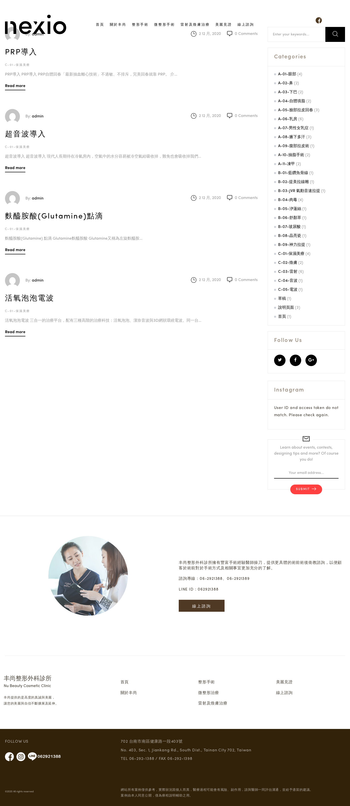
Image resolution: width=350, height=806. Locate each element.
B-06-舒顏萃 (289, 218)
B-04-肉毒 (287, 200)
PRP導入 (21, 52)
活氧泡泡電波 (29, 298)
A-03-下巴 (287, 92)
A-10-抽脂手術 (291, 155)
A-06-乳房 (287, 119)
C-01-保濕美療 (17, 65)
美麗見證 (223, 24)
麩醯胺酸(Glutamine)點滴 (54, 216)
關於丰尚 (118, 24)
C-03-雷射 (287, 272)
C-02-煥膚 (287, 263)
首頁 (100, 24)
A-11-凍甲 (286, 164)
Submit (303, 489)
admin (38, 116)
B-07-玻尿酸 (289, 227)
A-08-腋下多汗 (291, 137)
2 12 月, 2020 (210, 116)
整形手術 (140, 24)
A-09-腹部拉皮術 (293, 146)
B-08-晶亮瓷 (289, 236)
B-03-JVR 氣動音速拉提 (299, 191)
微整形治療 (208, 693)
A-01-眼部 (287, 74)
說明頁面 (286, 308)
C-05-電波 (287, 290)
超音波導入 (25, 134)
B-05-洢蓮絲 (289, 209)
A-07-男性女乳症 (293, 128)
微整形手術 (164, 24)
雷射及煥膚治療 (195, 24)
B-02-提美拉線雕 (293, 182)
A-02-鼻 (285, 83)
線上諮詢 (245, 24)
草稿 (282, 299)
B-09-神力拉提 (291, 245)
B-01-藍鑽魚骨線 (293, 173)
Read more (15, 85)
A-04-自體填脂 (291, 101)
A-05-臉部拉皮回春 (295, 110)
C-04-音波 (287, 281)
